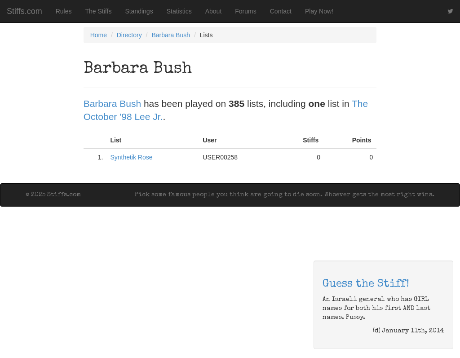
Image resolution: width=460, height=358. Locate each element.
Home (98, 35)
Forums (245, 11)
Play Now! (319, 11)
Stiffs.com (24, 11)
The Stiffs (98, 11)
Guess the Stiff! (366, 284)
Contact (281, 11)
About (213, 11)
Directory (129, 35)
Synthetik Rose (131, 157)
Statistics (179, 11)
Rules (64, 11)
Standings (139, 11)
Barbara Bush (170, 35)
